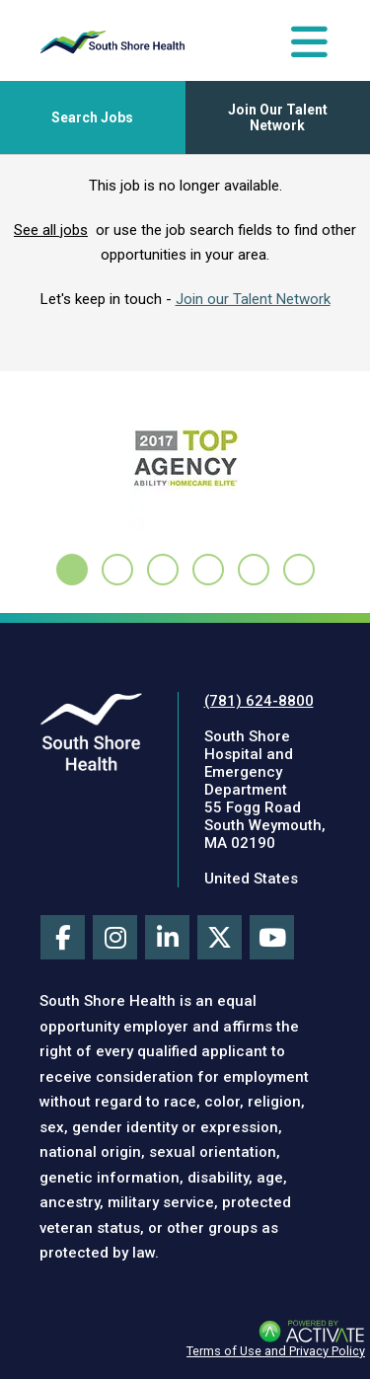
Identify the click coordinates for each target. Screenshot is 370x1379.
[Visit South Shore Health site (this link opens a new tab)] (91, 731)
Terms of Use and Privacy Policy (275, 1350)
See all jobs (51, 230)
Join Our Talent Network (278, 117)
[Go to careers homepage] (112, 42)
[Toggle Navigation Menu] (309, 41)
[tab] (72, 569)
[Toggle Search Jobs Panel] (92, 117)
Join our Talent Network (253, 299)
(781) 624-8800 (259, 701)
